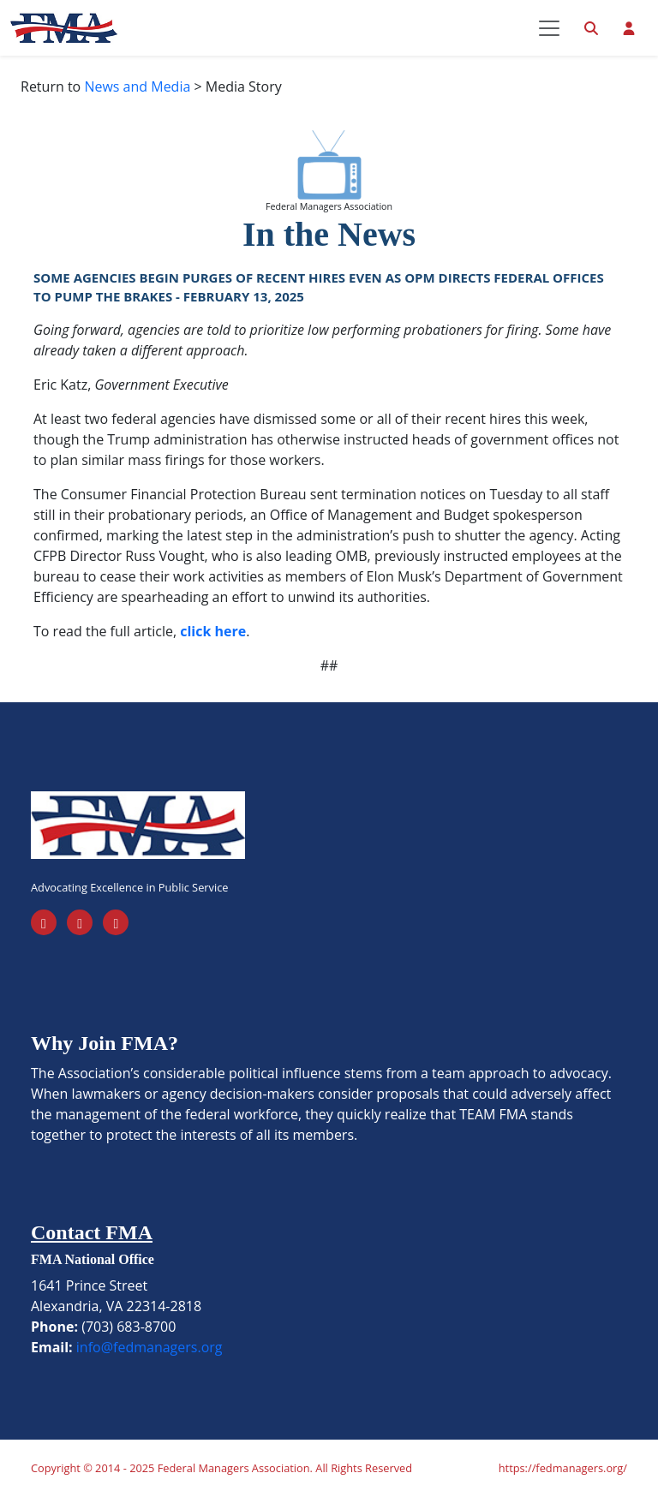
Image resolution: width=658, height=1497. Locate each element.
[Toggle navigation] (549, 28)
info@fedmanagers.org (149, 1347)
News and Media (137, 86)
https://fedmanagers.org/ (563, 1468)
